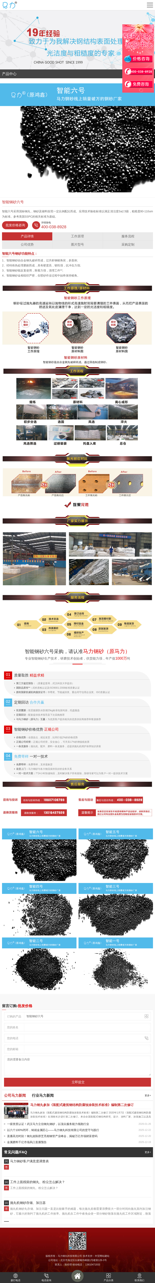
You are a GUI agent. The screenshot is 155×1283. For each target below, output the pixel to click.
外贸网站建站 (102, 1256)
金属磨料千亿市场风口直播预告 (27, 1142)
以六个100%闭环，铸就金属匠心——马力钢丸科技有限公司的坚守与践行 (53, 1130)
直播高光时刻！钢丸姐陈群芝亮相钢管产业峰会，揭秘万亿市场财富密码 (52, 1136)
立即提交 (78, 1082)
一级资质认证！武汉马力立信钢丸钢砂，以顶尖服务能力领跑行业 (48, 1124)
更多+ (148, 1095)
